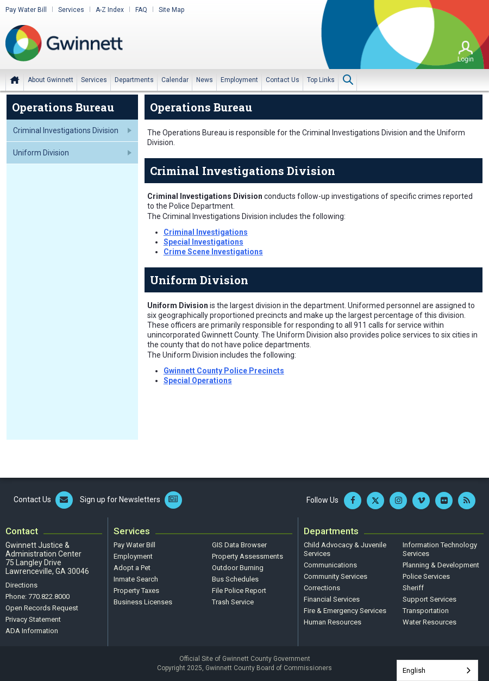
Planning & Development (441, 565)
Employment (133, 556)
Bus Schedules (235, 579)
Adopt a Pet (132, 568)
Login (465, 59)
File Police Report (239, 590)
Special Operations (198, 380)
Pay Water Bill (26, 10)
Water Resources (429, 622)
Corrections (322, 588)
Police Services (426, 576)
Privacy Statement (33, 619)
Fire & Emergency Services (345, 611)
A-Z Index (110, 10)
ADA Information (31, 631)
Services (71, 10)
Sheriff (413, 588)
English (414, 670)
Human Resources (332, 622)
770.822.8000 (49, 596)
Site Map (171, 10)
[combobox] (437, 670)
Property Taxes (136, 590)
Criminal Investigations (206, 232)
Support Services (429, 599)
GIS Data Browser (239, 545)
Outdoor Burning (238, 568)
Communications (330, 565)
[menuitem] (50, 80)
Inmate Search (136, 579)
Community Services (335, 576)
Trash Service (233, 602)
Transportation (426, 611)
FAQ (141, 10)
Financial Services (332, 599)
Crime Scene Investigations (213, 251)
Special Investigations (203, 242)
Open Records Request (41, 608)
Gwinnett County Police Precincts (224, 370)
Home (14, 79)
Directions (21, 585)
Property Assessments (247, 556)
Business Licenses (143, 602)
